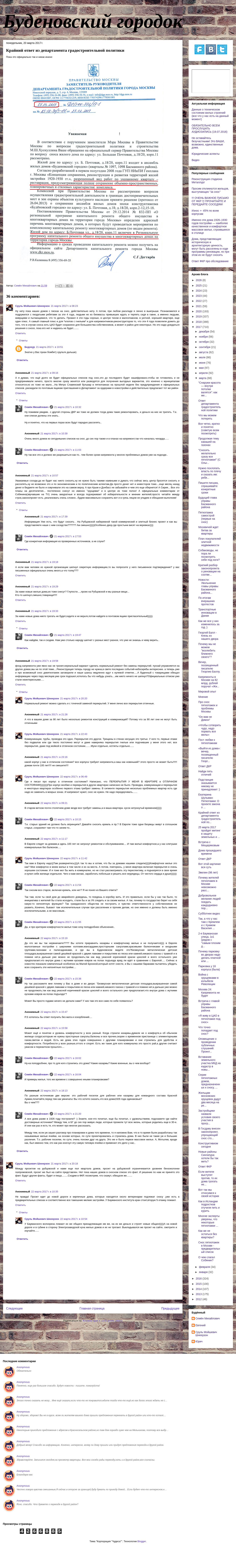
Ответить (20, 333)
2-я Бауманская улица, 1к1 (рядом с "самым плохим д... (209, 940)
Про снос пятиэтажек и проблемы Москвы (207, 706)
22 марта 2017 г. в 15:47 (54, 1011)
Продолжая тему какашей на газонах (208, 442)
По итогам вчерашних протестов (206, 601)
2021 (199, 306)
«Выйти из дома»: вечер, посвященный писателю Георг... (209, 755)
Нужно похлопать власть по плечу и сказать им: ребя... (209, 473)
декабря (204, 331)
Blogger (141, 1541)
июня (202, 362)
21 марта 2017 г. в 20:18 (64, 1163)
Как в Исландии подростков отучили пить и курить (209, 1206)
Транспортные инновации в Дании (207, 612)
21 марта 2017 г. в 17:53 (67, 536)
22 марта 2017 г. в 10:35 (44, 1191)
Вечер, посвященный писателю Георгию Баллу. (209, 667)
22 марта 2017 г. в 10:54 (73, 1218)
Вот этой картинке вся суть (209, 865)
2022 (199, 300)
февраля (205, 1266)
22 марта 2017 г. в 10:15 (67, 819)
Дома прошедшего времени (209, 852)
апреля (203, 372)
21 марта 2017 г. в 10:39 (54, 433)
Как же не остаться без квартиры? (207, 1234)
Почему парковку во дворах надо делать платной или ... (209, 956)
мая (201, 367)
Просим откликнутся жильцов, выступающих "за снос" (210, 190)
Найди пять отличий (205, 773)
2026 (199, 280)
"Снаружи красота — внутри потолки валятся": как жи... (209, 389)
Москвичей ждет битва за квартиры (208, 530)
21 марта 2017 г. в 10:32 (67, 407)
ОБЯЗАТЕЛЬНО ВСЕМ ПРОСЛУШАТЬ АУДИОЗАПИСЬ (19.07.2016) (209, 128)
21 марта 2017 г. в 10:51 (49, 347)
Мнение (203, 696)
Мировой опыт (207, 691)
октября (204, 341)
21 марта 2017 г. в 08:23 (64, 306)
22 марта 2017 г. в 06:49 (73, 776)
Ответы (23, 340)
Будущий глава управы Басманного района (207, 502)
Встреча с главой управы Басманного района (208, 1005)
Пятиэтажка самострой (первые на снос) (206, 517)
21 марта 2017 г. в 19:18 (44, 562)
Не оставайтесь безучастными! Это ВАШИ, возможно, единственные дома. (208, 142)
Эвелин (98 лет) (208, 872)
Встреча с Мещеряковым (208, 844)
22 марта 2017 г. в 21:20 (67, 1113)
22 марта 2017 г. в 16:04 (67, 1074)
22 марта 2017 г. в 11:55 (67, 922)
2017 (199, 326)
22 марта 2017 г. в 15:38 (67, 978)
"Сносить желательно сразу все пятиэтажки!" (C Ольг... (209, 456)
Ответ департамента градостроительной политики (209, 405)
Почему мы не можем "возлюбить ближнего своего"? (207, 650)
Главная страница (92, 1308)
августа (204, 352)
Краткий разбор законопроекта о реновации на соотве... (209, 570)
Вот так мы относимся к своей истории (208, 1193)
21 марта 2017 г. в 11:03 (67, 449)
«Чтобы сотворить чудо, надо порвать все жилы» (209, 730)
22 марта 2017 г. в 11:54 (67, 885)
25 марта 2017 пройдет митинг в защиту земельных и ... (209, 832)
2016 (199, 1278)
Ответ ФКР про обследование (210, 261)
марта (203, 378)
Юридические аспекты (205, 153)
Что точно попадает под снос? (208, 1030)
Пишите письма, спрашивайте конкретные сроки (208, 487)
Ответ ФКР (205, 1166)
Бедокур (30, 347)
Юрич (199, 1341)
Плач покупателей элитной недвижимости (209, 542)
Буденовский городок (93, 21)
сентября (205, 347)
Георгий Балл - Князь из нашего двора (208, 636)
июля (202, 357)
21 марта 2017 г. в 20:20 (73, 698)
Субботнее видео (209, 913)
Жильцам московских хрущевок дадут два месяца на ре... (209, 1099)
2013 (199, 1294)
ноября (203, 336)
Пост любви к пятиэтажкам (207, 741)
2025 (199, 285)
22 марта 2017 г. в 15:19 (54, 938)
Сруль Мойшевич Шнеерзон (32, 306)
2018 (199, 321)
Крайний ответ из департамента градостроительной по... (209, 817)
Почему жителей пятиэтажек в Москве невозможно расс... (208, 884)
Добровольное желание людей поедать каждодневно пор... (209, 902)
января (203, 1272)
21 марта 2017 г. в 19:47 (67, 635)
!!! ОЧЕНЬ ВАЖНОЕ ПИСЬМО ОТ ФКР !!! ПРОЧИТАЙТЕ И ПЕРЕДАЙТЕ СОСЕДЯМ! (210, 201)
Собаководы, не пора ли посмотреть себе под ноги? (209, 555)
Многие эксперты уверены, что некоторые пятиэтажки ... (209, 1220)
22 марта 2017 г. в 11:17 (54, 838)
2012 (199, 1299)
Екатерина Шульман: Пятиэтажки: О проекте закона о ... (209, 801)
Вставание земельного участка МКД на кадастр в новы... (209, 1063)
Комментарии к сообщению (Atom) (102, 1320)
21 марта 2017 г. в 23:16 (54, 757)
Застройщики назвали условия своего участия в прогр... (209, 1117)
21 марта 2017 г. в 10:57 (44, 475)
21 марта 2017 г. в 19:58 (44, 660)
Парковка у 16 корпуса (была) (209, 968)
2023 (199, 295)
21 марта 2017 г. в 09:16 (44, 372)
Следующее (14, 1308)
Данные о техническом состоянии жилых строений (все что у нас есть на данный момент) (210, 114)
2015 (199, 1283)
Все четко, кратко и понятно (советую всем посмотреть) (209, 428)
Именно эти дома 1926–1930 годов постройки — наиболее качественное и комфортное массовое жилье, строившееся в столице (211, 226)
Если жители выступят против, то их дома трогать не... (207, 1178)
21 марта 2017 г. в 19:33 (44, 611)
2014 (199, 1288)
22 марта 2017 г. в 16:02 (67, 1058)
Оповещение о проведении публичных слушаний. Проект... (207, 1045)
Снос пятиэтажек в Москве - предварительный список (209, 1247)
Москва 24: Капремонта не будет (209, 992)
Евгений (200, 1325)
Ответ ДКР (204, 766)
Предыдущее (170, 1308)
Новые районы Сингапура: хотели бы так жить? (208, 1156)
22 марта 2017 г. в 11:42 (73, 858)
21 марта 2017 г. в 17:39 (54, 516)
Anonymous (23, 1367)
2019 (199, 316)
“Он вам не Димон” (205, 718)
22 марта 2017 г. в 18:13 (54, 1090)
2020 (199, 311)
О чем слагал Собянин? (206, 1259)
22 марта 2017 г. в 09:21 (54, 803)
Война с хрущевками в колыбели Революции (208, 979)
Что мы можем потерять (207, 417)
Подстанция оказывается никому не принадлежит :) (209, 784)
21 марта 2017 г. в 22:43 (73, 734)
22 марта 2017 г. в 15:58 (54, 1028)
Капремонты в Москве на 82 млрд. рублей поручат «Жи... (208, 681)
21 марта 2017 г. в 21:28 (54, 714)
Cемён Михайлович (37, 407)
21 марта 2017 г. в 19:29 (44, 586)
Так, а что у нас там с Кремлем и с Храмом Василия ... (209, 923)
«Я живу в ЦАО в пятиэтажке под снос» (209, 1019)
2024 (199, 290)
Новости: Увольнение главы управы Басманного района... (208, 586)
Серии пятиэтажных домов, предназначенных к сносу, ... (209, 1081)
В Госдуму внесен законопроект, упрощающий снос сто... (209, 1133)
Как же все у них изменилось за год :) (208, 624)
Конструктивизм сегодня (208, 1145)
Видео (195, 160)
